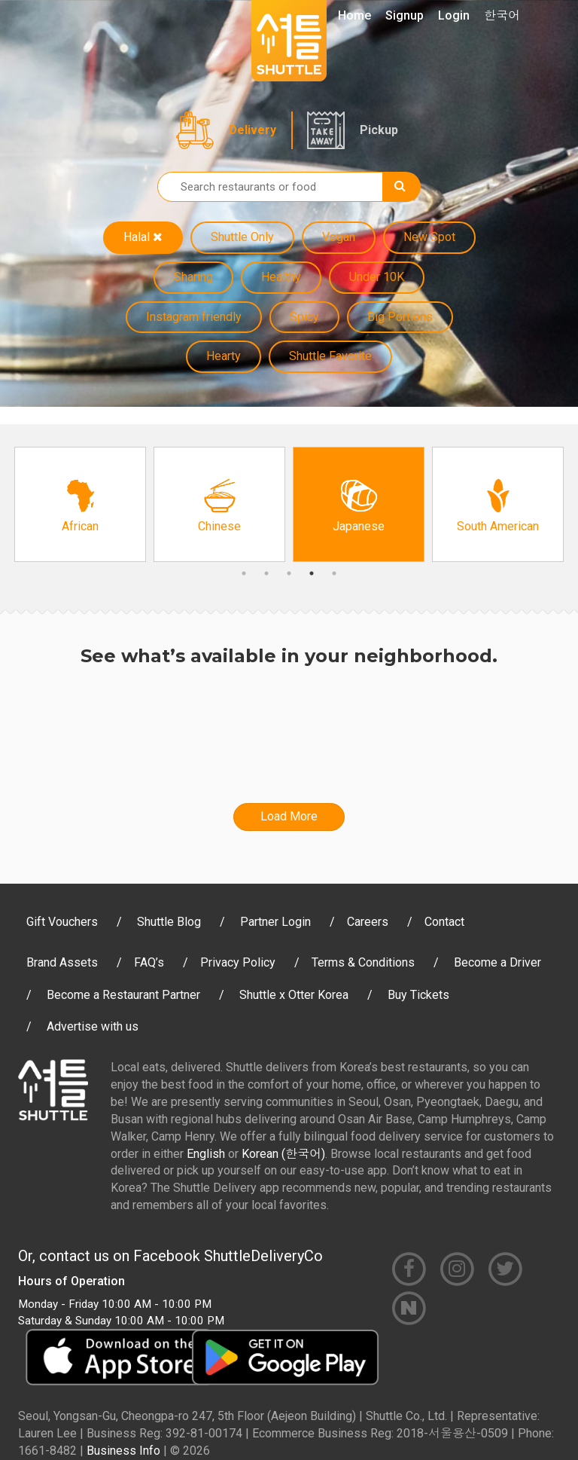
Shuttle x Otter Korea (293, 995)
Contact (444, 922)
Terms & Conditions (363, 962)
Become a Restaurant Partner (123, 995)
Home (354, 15)
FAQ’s (149, 962)
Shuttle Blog (169, 922)
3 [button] (289, 573)
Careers (367, 922)
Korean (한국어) (283, 1154)
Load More (289, 816)
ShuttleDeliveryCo (263, 1256)
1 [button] (243, 573)
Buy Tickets (418, 995)
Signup (404, 15)
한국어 (502, 15)
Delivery (252, 130)
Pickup (379, 130)
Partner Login (275, 922)
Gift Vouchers (62, 922)
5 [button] (334, 573)
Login (454, 15)
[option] (80, 504)
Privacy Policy (237, 962)
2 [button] (266, 573)
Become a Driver (497, 962)
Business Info (123, 1450)
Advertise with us (92, 1026)
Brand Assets (62, 962)
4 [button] (311, 573)
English (206, 1154)
